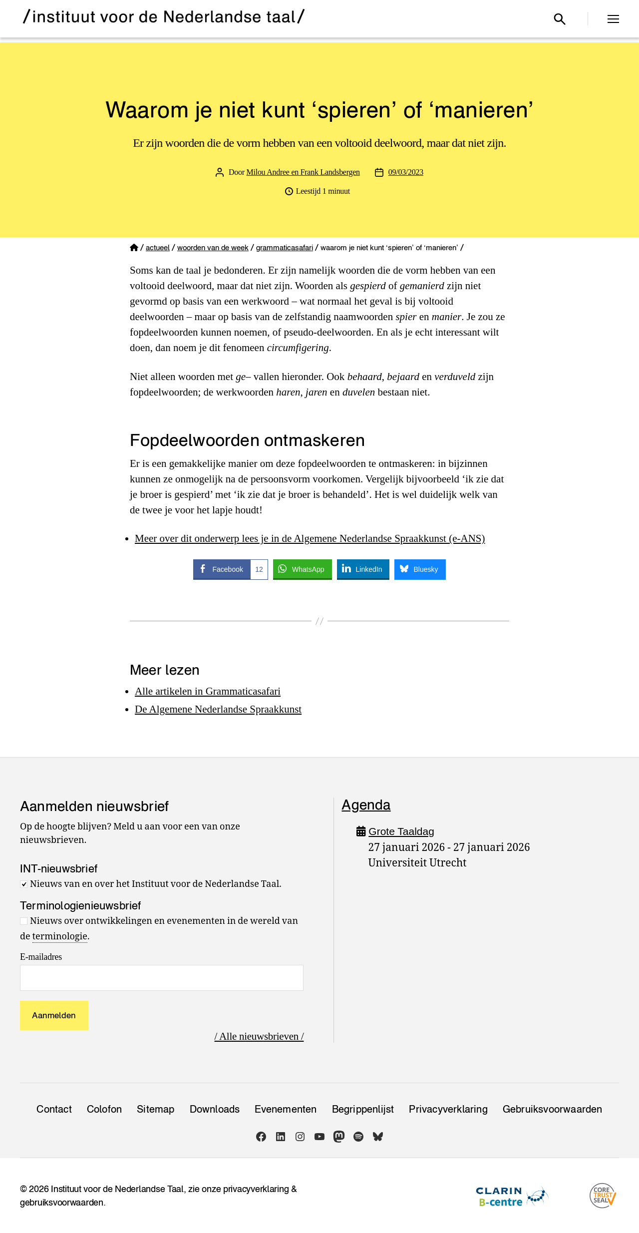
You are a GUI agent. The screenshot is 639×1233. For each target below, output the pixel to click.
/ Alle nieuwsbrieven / (259, 1036)
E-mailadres (41, 957)
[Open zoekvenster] (560, 19)
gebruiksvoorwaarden (61, 1202)
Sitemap (155, 1109)
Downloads (215, 1109)
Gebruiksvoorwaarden (553, 1109)
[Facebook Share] (230, 568)
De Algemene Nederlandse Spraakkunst (218, 709)
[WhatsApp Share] (302, 568)
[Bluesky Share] (419, 568)
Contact (53, 1109)
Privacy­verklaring (448, 1109)
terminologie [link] (59, 936)
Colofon (104, 1109)
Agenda (365, 804)
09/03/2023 (405, 172)
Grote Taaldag (401, 831)
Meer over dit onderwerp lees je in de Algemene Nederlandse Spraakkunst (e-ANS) (310, 538)
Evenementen (286, 1109)
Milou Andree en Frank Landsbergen (303, 172)
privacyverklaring (256, 1189)
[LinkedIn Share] (363, 568)
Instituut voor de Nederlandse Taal (117, 1189)
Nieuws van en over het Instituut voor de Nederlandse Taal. (156, 884)
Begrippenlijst (363, 1109)
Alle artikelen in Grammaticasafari (208, 691)
